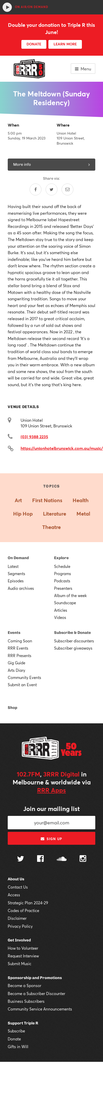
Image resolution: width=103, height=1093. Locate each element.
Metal (83, 513)
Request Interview (23, 955)
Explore (61, 558)
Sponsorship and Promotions (35, 977)
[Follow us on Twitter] (20, 859)
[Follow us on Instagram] (83, 859)
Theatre (51, 527)
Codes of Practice (23, 910)
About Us (16, 879)
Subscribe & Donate (72, 632)
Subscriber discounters (74, 640)
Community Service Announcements (40, 1009)
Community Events (24, 677)
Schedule (62, 566)
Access (14, 894)
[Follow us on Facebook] (40, 859)
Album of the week (70, 595)
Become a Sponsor (24, 985)
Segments (16, 573)
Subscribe (16, 1030)
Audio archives (21, 588)
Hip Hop (23, 513)
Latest (13, 566)
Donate (14, 1038)
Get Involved (19, 940)
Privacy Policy (20, 926)
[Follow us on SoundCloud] (62, 859)
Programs (62, 573)
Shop (12, 707)
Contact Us (18, 887)
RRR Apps (51, 790)
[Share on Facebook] (35, 189)
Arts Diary (16, 670)
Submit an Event (22, 684)
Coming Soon (20, 640)
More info (51, 164)
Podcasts (62, 580)
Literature (54, 513)
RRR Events (18, 648)
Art (18, 500)
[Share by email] (67, 189)
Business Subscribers (26, 1001)
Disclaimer (17, 918)
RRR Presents (19, 655)
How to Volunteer (23, 948)
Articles (60, 610)
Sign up (51, 839)
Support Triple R (23, 1023)
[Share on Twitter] (51, 189)
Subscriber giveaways (73, 648)
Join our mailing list (51, 809)
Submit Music (19, 963)
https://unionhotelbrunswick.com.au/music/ (62, 448)
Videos (60, 617)
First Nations (47, 500)
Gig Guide (16, 662)
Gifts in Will (18, 1046)
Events (14, 632)
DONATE (34, 44)
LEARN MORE (65, 44)
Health (81, 500)
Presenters (63, 588)
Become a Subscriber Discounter (36, 993)
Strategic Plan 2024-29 (28, 902)
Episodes (16, 580)
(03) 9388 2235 (34, 436)
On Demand (18, 558)
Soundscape (65, 602)
